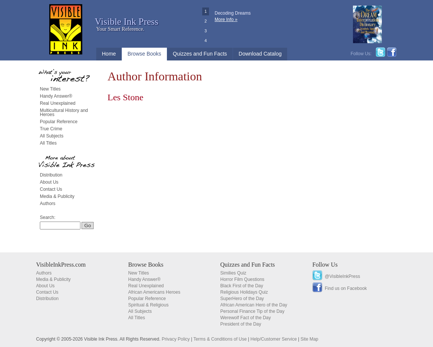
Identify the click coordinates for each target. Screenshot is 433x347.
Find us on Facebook (346, 288)
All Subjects (52, 136)
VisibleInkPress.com (61, 264)
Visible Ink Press (126, 22)
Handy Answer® (56, 96)
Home (109, 54)
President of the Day (240, 324)
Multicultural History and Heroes (64, 112)
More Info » (226, 19)
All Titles (48, 143)
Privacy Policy (176, 339)
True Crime (51, 128)
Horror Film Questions (242, 279)
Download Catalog (260, 54)
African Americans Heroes (154, 292)
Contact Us (51, 189)
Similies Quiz (233, 273)
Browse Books (144, 54)
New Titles (50, 89)
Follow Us (325, 264)
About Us (49, 182)
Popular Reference (58, 121)
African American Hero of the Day (253, 305)
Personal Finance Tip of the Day (252, 311)
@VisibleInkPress (342, 276)
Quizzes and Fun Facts (200, 54)
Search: (47, 217)
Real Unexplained (58, 103)
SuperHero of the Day (242, 298)
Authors (47, 203)
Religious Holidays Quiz (244, 292)
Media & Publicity (57, 196)
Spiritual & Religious (148, 305)
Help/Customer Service (273, 339)
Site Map (309, 339)
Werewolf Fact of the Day (245, 317)
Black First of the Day (241, 285)
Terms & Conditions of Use (220, 339)
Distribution (51, 175)
